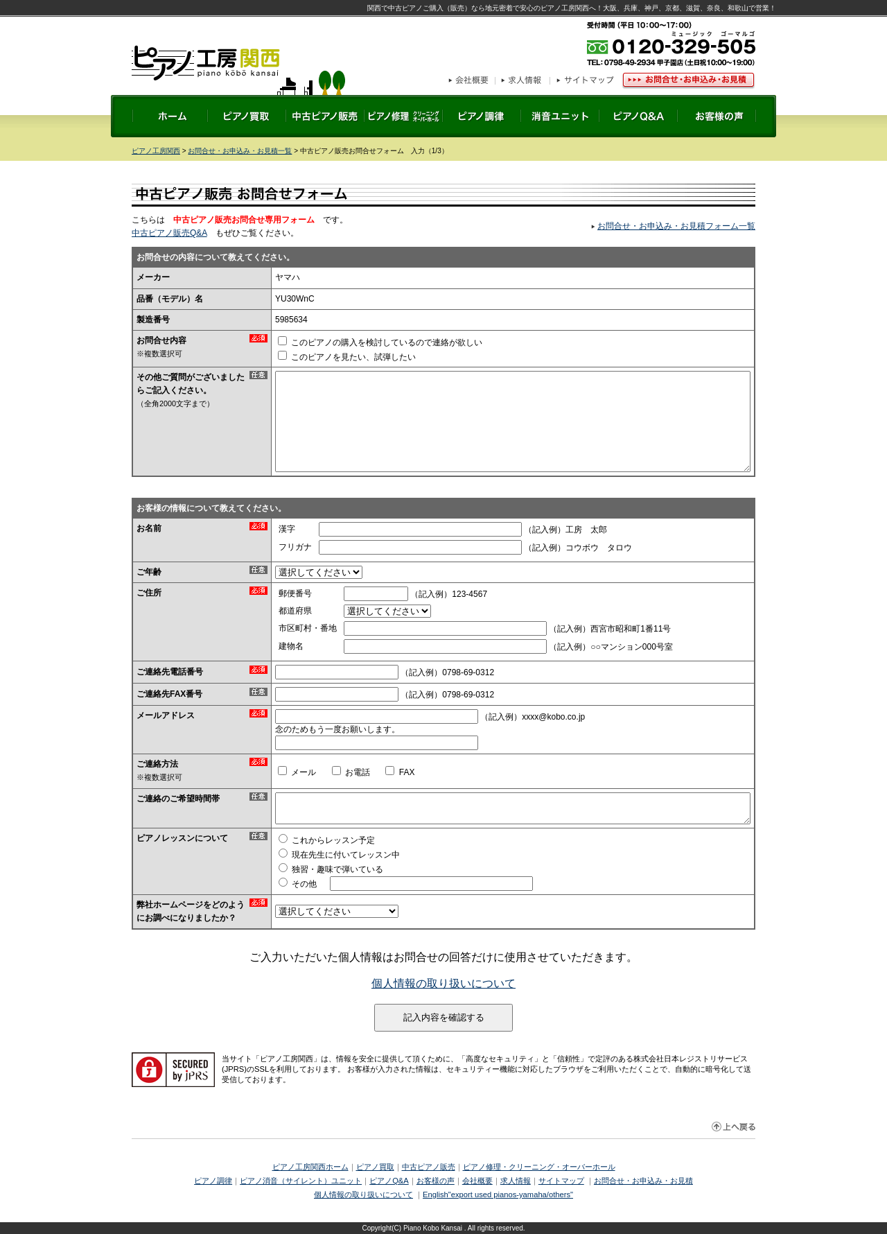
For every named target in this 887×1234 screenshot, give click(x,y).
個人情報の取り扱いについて (443, 983)
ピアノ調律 (481, 116)
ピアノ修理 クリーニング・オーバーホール (403, 116)
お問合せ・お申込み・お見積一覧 (240, 151)
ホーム (170, 116)
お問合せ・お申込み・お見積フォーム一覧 (676, 226)
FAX (399, 772)
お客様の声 (716, 116)
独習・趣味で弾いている (331, 869)
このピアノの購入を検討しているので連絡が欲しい (380, 342)
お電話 (351, 772)
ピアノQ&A (638, 116)
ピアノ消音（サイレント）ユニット (301, 1180)
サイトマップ (584, 81)
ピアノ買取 (247, 116)
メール (297, 772)
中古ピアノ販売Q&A (169, 233)
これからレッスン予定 (327, 840)
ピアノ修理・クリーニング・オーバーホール (539, 1167)
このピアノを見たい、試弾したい (347, 357)
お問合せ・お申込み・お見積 (687, 81)
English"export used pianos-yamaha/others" (498, 1194)
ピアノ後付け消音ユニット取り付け (560, 116)
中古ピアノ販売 (325, 116)
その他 (298, 884)
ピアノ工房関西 (238, 69)
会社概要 (471, 81)
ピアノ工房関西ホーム (310, 1167)
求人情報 (522, 81)
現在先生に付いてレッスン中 (339, 855)
